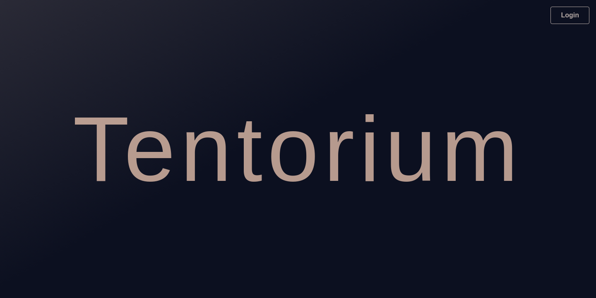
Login (570, 15)
